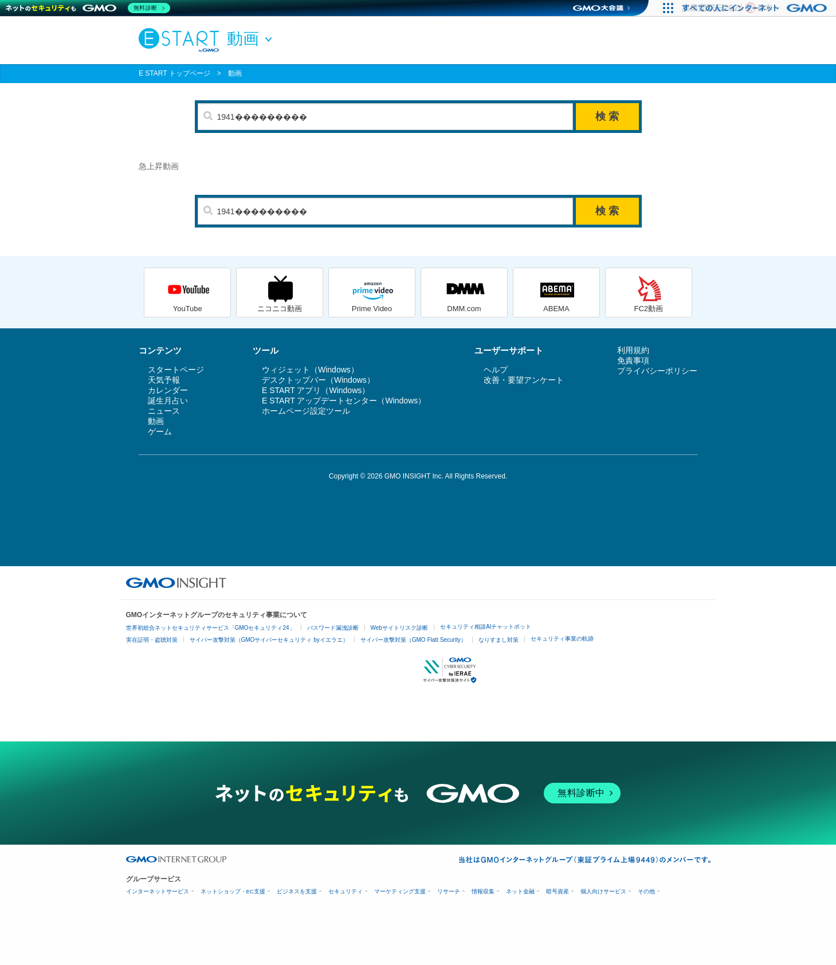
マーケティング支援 (400, 891)
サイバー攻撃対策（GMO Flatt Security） (413, 640)
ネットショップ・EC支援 (233, 891)
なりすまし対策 (498, 640)
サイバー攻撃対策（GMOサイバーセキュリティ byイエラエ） (269, 640)
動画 (235, 73)
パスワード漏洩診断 (333, 628)
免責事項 (633, 360)
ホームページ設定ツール (306, 410)
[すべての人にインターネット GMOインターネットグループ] (756, 8)
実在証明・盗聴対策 (152, 640)
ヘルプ (496, 369)
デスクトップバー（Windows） (318, 380)
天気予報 (164, 380)
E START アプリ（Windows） (316, 390)
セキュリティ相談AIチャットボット (485, 626)
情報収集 (483, 891)
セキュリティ (345, 891)
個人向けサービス (603, 891)
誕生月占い (168, 400)
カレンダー (168, 390)
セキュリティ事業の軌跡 (562, 639)
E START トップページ (174, 73)
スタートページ (176, 369)
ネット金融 (520, 891)
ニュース (164, 410)
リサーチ (448, 891)
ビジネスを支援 (297, 891)
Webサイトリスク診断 (399, 628)
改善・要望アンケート (524, 380)
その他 (646, 891)
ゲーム (160, 431)
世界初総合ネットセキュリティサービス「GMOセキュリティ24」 (210, 628)
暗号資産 (557, 891)
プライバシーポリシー (657, 370)
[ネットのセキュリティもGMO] (88, 8)
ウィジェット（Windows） (310, 369)
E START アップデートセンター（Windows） (344, 400)
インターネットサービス (157, 891)
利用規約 (633, 350)
